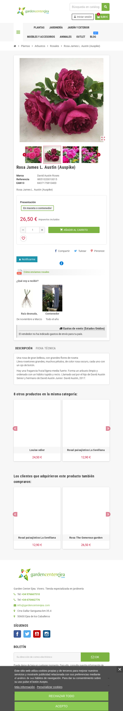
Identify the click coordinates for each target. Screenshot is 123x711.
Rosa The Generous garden (86, 537)
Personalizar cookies (49, 686)
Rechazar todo (61, 696)
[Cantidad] (32, 230)
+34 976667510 (31, 594)
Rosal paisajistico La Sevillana (86, 450)
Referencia (22, 179)
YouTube (37, 634)
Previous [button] (15, 428)
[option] (37, 432)
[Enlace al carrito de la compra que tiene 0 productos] (102, 17)
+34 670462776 (31, 599)
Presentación (28, 202)
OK (95, 657)
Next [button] (108, 428)
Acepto (62, 706)
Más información (25, 686)
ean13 (20, 182)
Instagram (46, 634)
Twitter (27, 634)
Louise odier (37, 450)
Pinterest (98, 250)
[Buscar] (89, 7)
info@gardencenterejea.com (33, 605)
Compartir (62, 250)
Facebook (17, 634)
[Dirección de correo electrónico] (47, 657)
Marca (20, 175)
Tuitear (80, 250)
